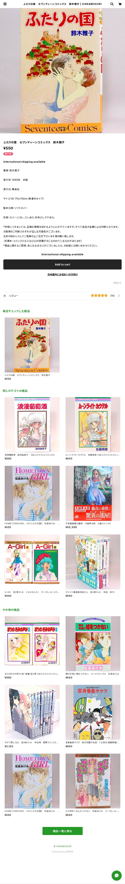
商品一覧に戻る (62, 831)
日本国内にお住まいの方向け (63, 274)
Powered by (62, 851)
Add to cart (62, 264)
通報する (117, 283)
